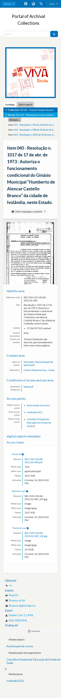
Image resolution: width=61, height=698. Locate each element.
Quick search (25, 104)
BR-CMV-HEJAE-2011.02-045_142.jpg (36, 534)
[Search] (27, 34)
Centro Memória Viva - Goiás (39, 370)
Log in (52, 4)
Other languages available (29, 211)
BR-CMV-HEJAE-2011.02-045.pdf (34, 461)
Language (33, 4)
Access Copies (15, 442)
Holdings (10, 104)
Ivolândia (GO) (34, 412)
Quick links (26, 4)
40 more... (14, 119)
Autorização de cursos (38, 405)
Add (10, 585)
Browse (7, 4)
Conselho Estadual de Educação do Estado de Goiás (39, 422)
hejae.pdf (28, 386)
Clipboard (41, 4)
